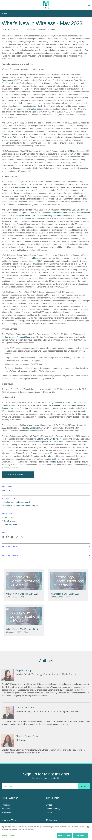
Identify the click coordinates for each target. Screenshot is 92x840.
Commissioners (19, 187)
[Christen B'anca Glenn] (8, 741)
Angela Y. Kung (11, 29)
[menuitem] (5, 13)
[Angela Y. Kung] (8, 675)
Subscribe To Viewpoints (18, 474)
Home (4, 13)
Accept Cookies (64, 835)
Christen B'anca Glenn (45, 29)
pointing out (55, 462)
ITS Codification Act (34, 428)
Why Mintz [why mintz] (6, 813)
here (12, 270)
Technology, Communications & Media (16, 502)
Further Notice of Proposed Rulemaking (18, 337)
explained (80, 450)
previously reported (31, 134)
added (50, 456)
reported (78, 182)
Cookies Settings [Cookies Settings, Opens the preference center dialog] (8, 835)
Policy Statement (9, 126)
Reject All (80, 835)
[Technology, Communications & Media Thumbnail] (24, 581)
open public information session (30, 109)
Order (48, 295)
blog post (37, 258)
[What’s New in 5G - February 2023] (22, 629)
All (11, 13)
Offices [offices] (49, 805)
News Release (14, 137)
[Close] (87, 827)
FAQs (17, 115)
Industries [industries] (6, 809)
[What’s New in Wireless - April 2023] (22, 594)
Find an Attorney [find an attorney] (53, 809)
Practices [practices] (6, 805)
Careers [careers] (49, 813)
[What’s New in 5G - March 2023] (64, 594)
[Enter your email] (46, 786)
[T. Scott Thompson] (8, 712)
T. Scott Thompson (27, 29)
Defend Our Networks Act (47, 439)
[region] (46, 831)
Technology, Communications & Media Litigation (20, 506)
